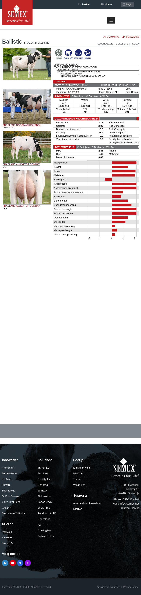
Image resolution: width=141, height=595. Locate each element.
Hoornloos (44, 519)
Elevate (6, 485)
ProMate (7, 479)
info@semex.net (129, 503)
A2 (39, 524)
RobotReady (45, 502)
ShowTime (44, 507)
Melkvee (7, 531)
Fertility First (45, 479)
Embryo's (7, 543)
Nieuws (77, 509)
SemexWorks (10, 473)
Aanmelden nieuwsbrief (87, 503)
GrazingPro (44, 530)
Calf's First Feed (11, 502)
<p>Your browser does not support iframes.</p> (70, 216)
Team (76, 479)
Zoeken (84, 4)
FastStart (43, 473)
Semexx (42, 490)
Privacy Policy (130, 587)
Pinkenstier (44, 496)
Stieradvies (8, 490)
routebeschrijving (130, 508)
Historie (78, 473)
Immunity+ (8, 467)
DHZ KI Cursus (10, 496)
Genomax (43, 485)
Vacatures (79, 485)
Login (127, 4)
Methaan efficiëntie (13, 513)
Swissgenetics (46, 536)
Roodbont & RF (47, 513)
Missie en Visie (82, 467)
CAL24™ (7, 507)
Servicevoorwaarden (108, 587)
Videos (106, 4)
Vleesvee (7, 537)
